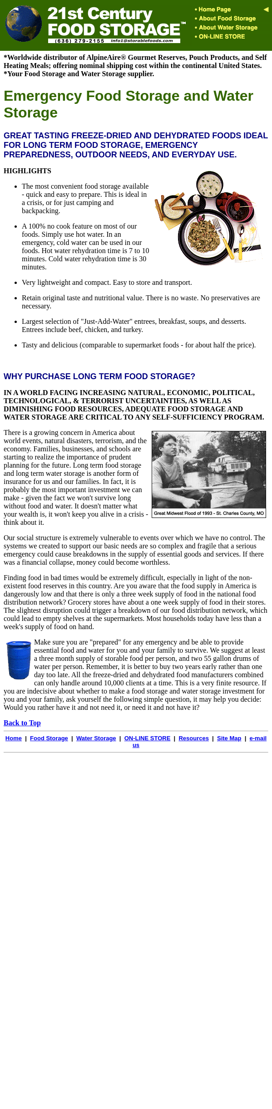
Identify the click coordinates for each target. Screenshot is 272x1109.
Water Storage (96, 738)
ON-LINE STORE (147, 738)
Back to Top (22, 723)
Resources (193, 738)
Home (13, 738)
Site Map (229, 738)
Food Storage (49, 738)
